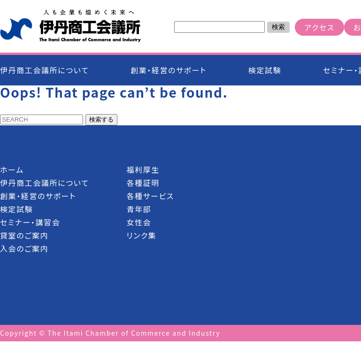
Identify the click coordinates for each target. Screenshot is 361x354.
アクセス (319, 27)
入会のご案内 (24, 248)
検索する (101, 119)
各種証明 (142, 182)
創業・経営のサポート (169, 70)
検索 (278, 27)
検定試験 (264, 70)
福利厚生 (142, 169)
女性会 (138, 222)
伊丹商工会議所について (44, 70)
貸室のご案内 (24, 235)
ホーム (12, 169)
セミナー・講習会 (30, 222)
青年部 (138, 209)
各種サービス (150, 195)
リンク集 (141, 235)
